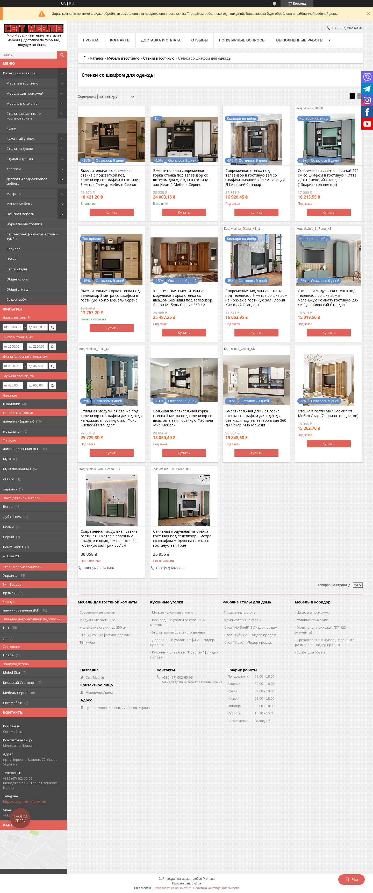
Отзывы (199, 40)
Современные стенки (97, 612)
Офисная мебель (20, 214)
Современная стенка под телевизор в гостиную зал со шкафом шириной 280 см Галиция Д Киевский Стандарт (255, 177)
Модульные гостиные (97, 619)
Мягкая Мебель (19, 203)
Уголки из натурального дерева (178, 632)
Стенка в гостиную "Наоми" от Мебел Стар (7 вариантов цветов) (328, 413)
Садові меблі (16, 299)
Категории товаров (19, 73)
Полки (11, 259)
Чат (351, 879)
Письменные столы (240, 612)
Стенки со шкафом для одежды (105, 634)
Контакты (120, 40)
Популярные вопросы (242, 40)
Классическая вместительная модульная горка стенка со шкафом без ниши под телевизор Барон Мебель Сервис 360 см (182, 298)
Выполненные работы (299, 40)
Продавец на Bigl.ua (186, 883)
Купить (112, 212)
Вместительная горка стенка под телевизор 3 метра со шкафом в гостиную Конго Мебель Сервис (110, 296)
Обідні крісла (17, 279)
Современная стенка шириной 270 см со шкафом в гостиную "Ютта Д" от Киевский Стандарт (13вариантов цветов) (328, 177)
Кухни (11, 128)
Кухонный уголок (20, 138)
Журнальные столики (24, 224)
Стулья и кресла (19, 158)
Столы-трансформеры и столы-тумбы (32, 236)
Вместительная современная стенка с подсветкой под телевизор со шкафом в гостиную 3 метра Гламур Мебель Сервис (111, 177)
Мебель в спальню (22, 103)
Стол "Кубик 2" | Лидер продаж (250, 634)
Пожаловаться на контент (172, 888)
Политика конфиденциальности (216, 888)
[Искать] (62, 55)
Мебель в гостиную (22, 83)
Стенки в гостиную (158, 58)
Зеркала (13, 249)
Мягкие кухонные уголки (172, 612)
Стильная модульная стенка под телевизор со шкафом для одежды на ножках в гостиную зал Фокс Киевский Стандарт (111, 418)
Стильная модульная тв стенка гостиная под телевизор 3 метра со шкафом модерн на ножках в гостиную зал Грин (182, 538)
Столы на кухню (19, 148)
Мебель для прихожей (24, 93)
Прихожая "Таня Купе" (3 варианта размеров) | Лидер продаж (325, 642)
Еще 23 (13, 556)
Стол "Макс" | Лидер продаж (248, 642)
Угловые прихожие (312, 619)
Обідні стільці (17, 289)
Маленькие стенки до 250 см (103, 627)
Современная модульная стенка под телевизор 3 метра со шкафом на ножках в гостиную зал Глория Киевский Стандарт (256, 298)
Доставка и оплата (161, 40)
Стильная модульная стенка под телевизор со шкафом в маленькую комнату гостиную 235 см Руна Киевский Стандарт (328, 298)
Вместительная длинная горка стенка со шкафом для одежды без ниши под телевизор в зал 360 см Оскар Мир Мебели (255, 418)
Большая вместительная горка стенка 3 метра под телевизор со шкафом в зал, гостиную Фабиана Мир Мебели (183, 418)
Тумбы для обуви (311, 652)
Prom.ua (208, 879)
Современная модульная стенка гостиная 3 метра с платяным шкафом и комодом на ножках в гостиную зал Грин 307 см (109, 538)
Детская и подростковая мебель (26, 181)
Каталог (96, 58)
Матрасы (13, 193)
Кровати (13, 168)
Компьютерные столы (242, 619)
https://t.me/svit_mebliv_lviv (25, 801)
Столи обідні (16, 269)
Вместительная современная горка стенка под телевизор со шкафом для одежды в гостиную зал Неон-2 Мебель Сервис (182, 177)
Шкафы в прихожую (313, 612)
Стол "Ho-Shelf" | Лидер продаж (250, 627)
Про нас (91, 40)
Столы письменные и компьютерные (23, 116)
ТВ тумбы (87, 642)
